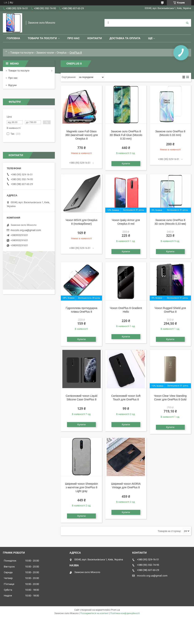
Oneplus (62, 52)
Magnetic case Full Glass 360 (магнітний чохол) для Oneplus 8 (81, 135)
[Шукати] (187, 23)
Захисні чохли (45, 52)
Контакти (94, 38)
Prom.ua (115, 610)
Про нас (73, 38)
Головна (13, 38)
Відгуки (12, 85)
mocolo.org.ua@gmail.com (26, 230)
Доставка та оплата (125, 38)
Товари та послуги (42, 38)
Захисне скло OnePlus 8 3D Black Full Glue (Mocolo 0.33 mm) (126, 135)
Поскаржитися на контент (94, 613)
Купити (126, 163)
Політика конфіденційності (125, 613)
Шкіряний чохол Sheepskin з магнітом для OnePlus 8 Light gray (81, 487)
